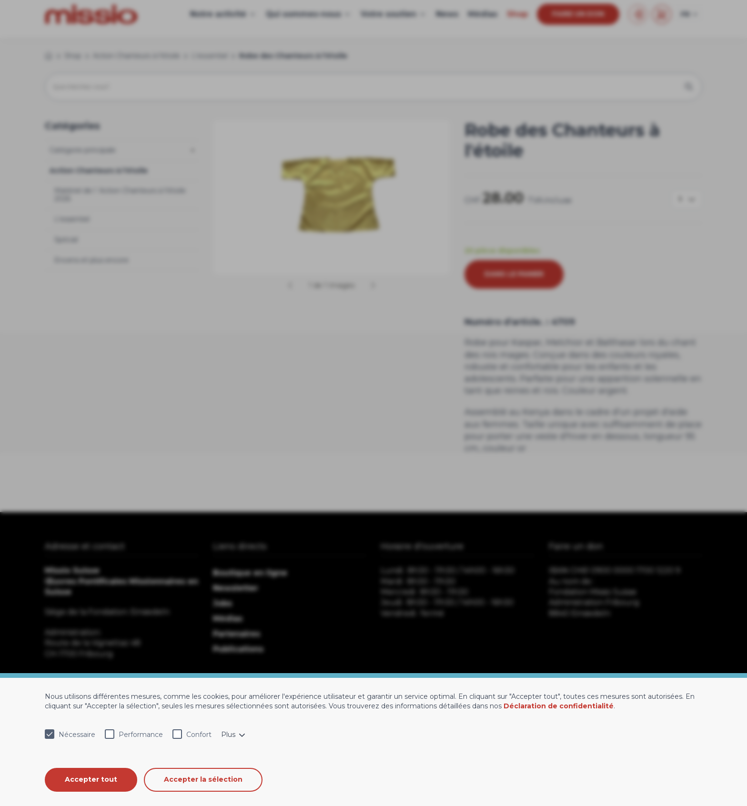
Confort (199, 734)
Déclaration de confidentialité (559, 706)
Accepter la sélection (203, 779)
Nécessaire (77, 734)
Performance (141, 734)
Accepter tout (91, 779)
